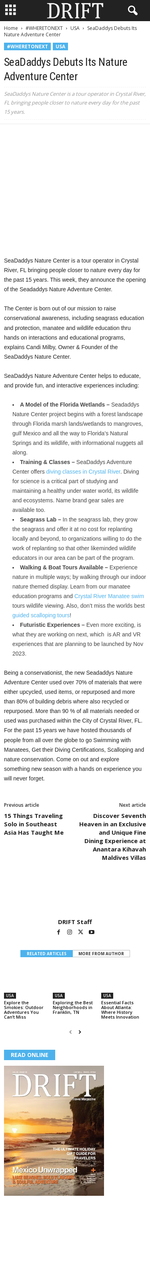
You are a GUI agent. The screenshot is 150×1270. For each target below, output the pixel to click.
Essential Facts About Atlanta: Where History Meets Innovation (120, 1009)
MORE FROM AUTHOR (101, 953)
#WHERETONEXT (44, 28)
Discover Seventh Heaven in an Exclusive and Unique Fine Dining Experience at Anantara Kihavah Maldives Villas (112, 836)
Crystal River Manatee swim (109, 596)
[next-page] (80, 1032)
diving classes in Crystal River (83, 471)
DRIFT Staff (75, 922)
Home (11, 28)
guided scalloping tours (41, 615)
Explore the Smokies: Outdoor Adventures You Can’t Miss (24, 1009)
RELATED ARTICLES (46, 953)
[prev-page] (70, 1032)
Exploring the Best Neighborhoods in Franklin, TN (73, 1007)
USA (75, 28)
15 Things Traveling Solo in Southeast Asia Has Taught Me (34, 824)
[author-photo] (75, 895)
